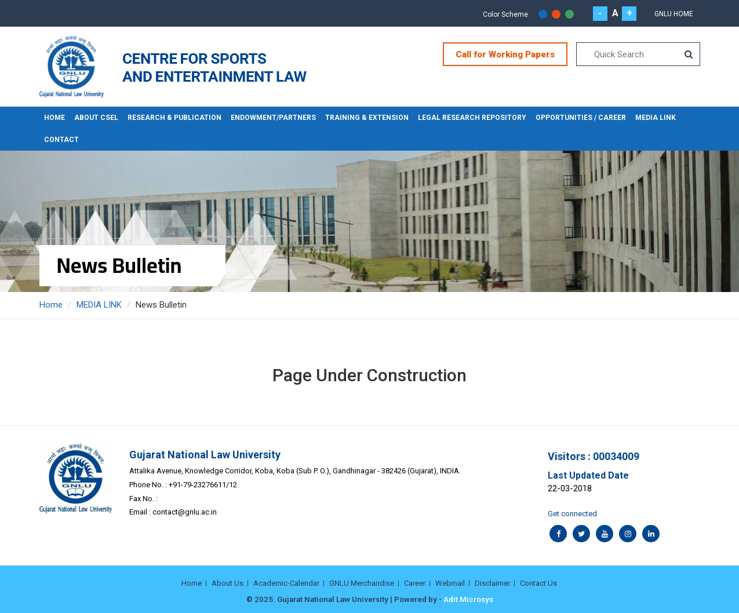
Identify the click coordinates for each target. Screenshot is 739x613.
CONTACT (61, 140)
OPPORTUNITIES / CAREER (581, 118)
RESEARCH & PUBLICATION (174, 118)
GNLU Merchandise (361, 583)
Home (54, 118)
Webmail (450, 583)
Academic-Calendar (286, 583)
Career (414, 583)
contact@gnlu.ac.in (184, 512)
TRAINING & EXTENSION (367, 118)
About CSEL (96, 118)
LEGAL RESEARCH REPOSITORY (472, 118)
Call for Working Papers (505, 54)
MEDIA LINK (655, 118)
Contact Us (538, 583)
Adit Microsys (468, 599)
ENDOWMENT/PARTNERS (273, 118)
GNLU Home (673, 14)
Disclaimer (492, 583)
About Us (227, 583)
